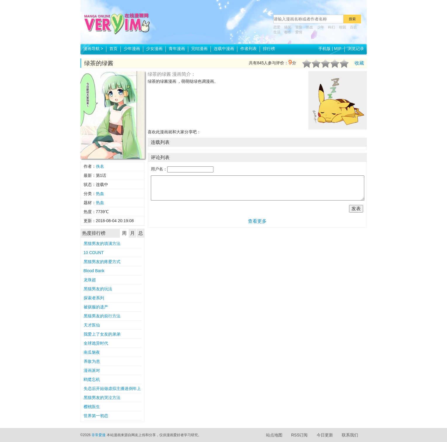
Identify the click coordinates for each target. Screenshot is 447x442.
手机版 (324, 48)
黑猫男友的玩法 (98, 288)
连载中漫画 (224, 48)
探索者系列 (94, 298)
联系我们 (350, 435)
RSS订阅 (299, 435)
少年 (320, 27)
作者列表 (248, 48)
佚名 (100, 166)
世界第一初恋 (96, 415)
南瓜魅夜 (92, 352)
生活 (276, 32)
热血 (309, 27)
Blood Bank (94, 270)
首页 (113, 48)
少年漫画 (132, 48)
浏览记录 (356, 48)
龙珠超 (90, 279)
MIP (337, 48)
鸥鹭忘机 (92, 379)
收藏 (359, 63)
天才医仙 (92, 325)
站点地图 (274, 435)
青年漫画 (177, 48)
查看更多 (257, 221)
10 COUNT (94, 252)
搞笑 (287, 27)
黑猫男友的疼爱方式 (102, 261)
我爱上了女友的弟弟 (102, 334)
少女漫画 (154, 48)
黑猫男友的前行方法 (102, 316)
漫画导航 (93, 48)
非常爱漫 (99, 435)
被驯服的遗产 (96, 307)
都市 (287, 32)
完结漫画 (199, 48)
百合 (353, 27)
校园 (342, 27)
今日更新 (325, 435)
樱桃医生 (92, 406)
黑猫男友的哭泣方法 (102, 397)
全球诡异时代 (96, 343)
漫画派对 (92, 370)
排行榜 (269, 48)
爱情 (298, 32)
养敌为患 (92, 361)
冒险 (298, 27)
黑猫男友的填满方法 (102, 243)
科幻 (331, 27)
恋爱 (276, 27)
